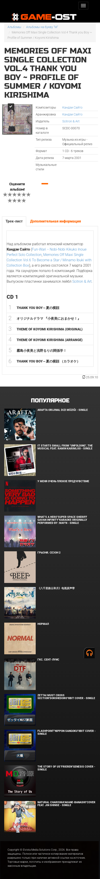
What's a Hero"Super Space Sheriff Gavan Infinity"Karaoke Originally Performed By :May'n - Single (62, 519)
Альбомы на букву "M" (42, 27)
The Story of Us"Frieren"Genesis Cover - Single (66, 768)
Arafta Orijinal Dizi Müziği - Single (62, 410)
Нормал (43, 624)
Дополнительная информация (55, 221)
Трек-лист (14, 221)
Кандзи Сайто (72, 107)
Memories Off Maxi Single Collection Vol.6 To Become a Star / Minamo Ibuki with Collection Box (49, 260)
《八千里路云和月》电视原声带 (56, 588)
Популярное (50, 400)
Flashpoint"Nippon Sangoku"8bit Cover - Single (66, 732)
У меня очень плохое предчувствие (63, 481)
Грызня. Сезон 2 (49, 552)
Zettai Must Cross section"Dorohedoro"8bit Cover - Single (66, 697)
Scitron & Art (71, 121)
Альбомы (14, 27)
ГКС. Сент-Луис (48, 659)
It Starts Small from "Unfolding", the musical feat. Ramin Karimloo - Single (65, 447)
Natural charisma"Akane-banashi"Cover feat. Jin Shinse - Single (66, 804)
